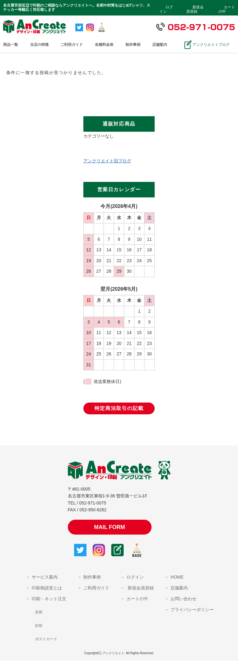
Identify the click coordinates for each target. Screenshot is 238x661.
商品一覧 (10, 44)
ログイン (166, 9)
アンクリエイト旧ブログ (107, 160)
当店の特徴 (39, 44)
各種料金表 (104, 44)
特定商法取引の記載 (119, 408)
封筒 (38, 626)
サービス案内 (45, 577)
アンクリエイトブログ (210, 44)
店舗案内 (159, 44)
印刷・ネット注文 (49, 599)
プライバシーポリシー (192, 609)
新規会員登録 (195, 9)
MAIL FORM (110, 527)
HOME (176, 577)
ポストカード (46, 639)
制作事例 (133, 44)
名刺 (38, 612)
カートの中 (226, 9)
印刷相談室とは (47, 588)
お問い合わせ (183, 599)
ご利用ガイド (71, 44)
